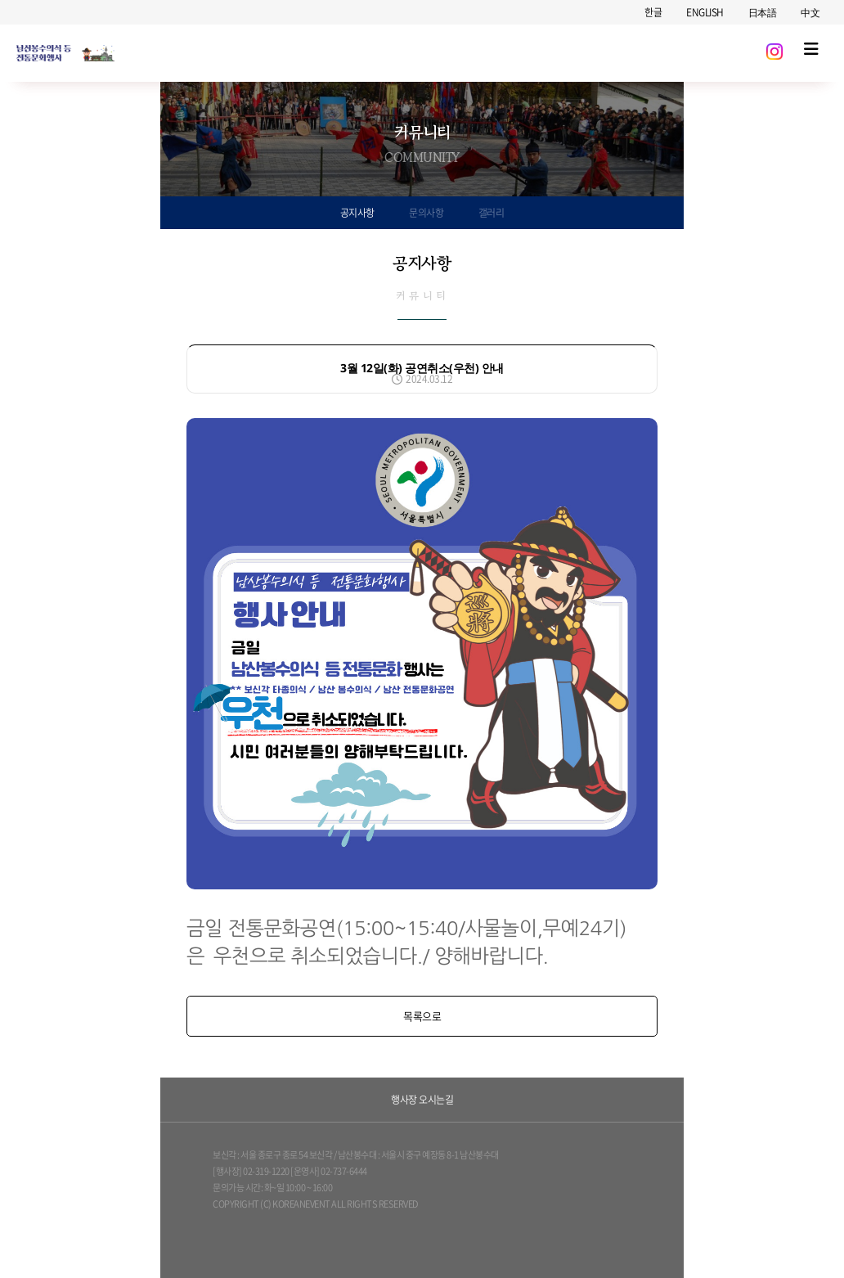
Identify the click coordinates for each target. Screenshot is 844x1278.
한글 (653, 12)
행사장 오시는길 (422, 1099)
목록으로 (422, 1016)
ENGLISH (705, 12)
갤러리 (491, 212)
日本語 (762, 12)
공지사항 (357, 212)
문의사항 (426, 212)
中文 (810, 12)
